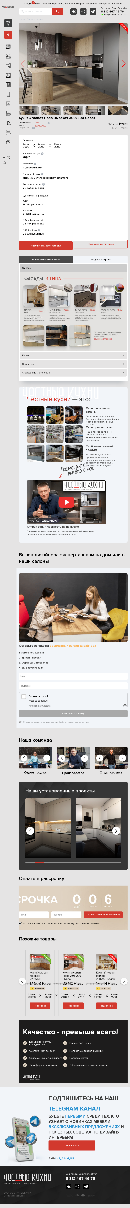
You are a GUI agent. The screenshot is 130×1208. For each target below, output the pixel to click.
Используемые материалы (46, 259)
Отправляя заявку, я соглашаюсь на (56, 722)
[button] (124, 63)
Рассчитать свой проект (46, 245)
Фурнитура (28, 364)
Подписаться (72, 1145)
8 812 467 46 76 (112, 11)
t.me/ (61, 1158)
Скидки (28, 4)
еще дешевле (39, 123)
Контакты (117, 4)
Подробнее (40, 1005)
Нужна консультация (101, 244)
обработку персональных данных (73, 722)
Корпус (26, 355)
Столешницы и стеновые (36, 372)
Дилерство (104, 4)
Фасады (26, 268)
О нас (37, 4)
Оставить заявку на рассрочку (103, 914)
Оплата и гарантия (52, 4)
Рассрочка (91, 4)
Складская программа (100, 259)
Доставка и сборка (74, 4)
